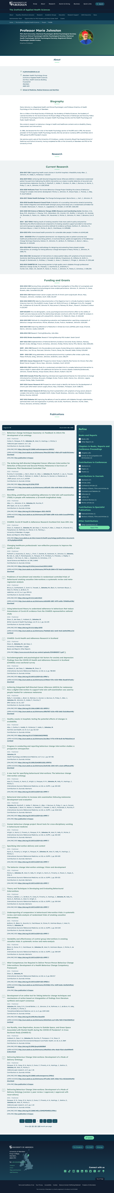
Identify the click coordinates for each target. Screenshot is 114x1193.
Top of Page (100, 1179)
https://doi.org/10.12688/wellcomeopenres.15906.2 (36, 1076)
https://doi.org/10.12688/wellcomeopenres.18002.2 (36, 449)
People (44, 22)
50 (36, 1126)
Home (11, 22)
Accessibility (48, 1185)
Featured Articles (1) (88, 514)
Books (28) (85, 439)
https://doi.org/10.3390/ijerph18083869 (32, 1046)
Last (55, 1121)
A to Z (11, 1167)
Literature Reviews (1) (89, 500)
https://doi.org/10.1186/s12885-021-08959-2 (33, 708)
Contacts (12, 1165)
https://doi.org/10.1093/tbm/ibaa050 (31, 1017)
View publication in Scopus (23, 458)
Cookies (55, 1185)
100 (39, 1126)
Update (89, 1138)
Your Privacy (39, 1185)
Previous (29, 1121)
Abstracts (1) (86, 466)
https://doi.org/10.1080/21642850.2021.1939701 (35, 762)
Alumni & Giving (65, 4)
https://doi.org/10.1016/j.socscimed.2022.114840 (35, 566)
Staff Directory (14, 1172)
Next (50, 1121)
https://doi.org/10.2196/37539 (28, 484)
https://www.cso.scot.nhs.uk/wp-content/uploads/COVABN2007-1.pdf (39, 652)
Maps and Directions (15, 1170)
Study (36, 4)
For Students (77, 1147)
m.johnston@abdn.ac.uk (31, 72)
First (23, 1121)
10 (30, 1126)
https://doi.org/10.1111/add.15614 (30, 598)
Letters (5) (85, 497)
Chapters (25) (86, 453)
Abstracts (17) (86, 480)
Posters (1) (85, 472)
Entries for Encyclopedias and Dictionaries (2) (92, 457)
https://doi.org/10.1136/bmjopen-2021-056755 (34, 511)
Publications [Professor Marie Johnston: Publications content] (57, 414)
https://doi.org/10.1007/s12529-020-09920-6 (33, 982)
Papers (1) (85, 469)
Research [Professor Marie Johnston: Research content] (57, 154)
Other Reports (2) (87, 442)
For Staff (90, 1147)
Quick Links (88, 4)
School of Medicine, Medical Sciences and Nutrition (41, 90)
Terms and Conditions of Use (26, 1185)
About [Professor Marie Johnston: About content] (57, 59)
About (44, 4)
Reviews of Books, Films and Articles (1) (95, 516)
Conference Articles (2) (89, 485)
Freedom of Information (89, 1185)
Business (78, 4)
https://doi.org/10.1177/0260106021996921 (33, 735)
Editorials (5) (86, 494)
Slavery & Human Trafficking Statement (70, 1185)
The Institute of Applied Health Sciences (30, 9)
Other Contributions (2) (89, 525)
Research (53, 4)
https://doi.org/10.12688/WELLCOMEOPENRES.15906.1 (37, 1111)
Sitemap (100, 1147)
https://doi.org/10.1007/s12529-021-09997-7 (33, 792)
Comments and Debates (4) (91, 491)
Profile (50, 22)
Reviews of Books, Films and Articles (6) (95, 488)
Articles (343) (86, 483)
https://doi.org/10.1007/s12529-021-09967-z (33, 677)
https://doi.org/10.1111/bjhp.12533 (30, 628)
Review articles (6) (88, 503)
